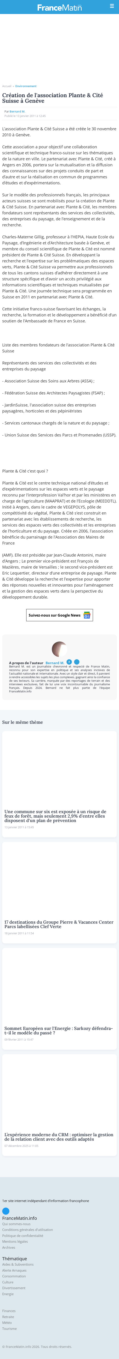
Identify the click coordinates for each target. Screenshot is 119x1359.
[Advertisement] (59, 51)
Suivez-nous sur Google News (60, 615)
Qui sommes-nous (16, 1224)
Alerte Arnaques (14, 1270)
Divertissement (13, 1288)
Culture (7, 1282)
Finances (9, 1311)
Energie (8, 1294)
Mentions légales (15, 1241)
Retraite (8, 1317)
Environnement (25, 86)
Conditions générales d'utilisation (27, 1230)
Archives (8, 1247)
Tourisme (9, 1329)
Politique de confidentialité (22, 1236)
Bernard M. (17, 111)
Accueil (6, 86)
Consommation (14, 1276)
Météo (7, 1323)
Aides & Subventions (18, 1264)
